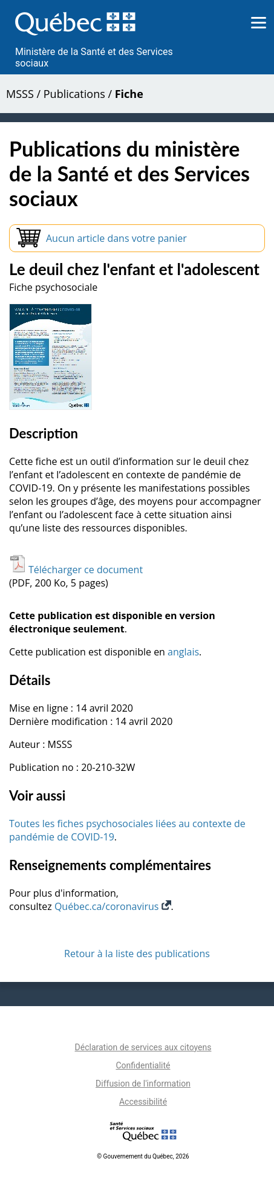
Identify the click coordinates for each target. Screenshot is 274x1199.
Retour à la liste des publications (137, 953)
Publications (74, 93)
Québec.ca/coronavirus (112, 906)
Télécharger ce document (76, 569)
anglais (183, 651)
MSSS (20, 93)
